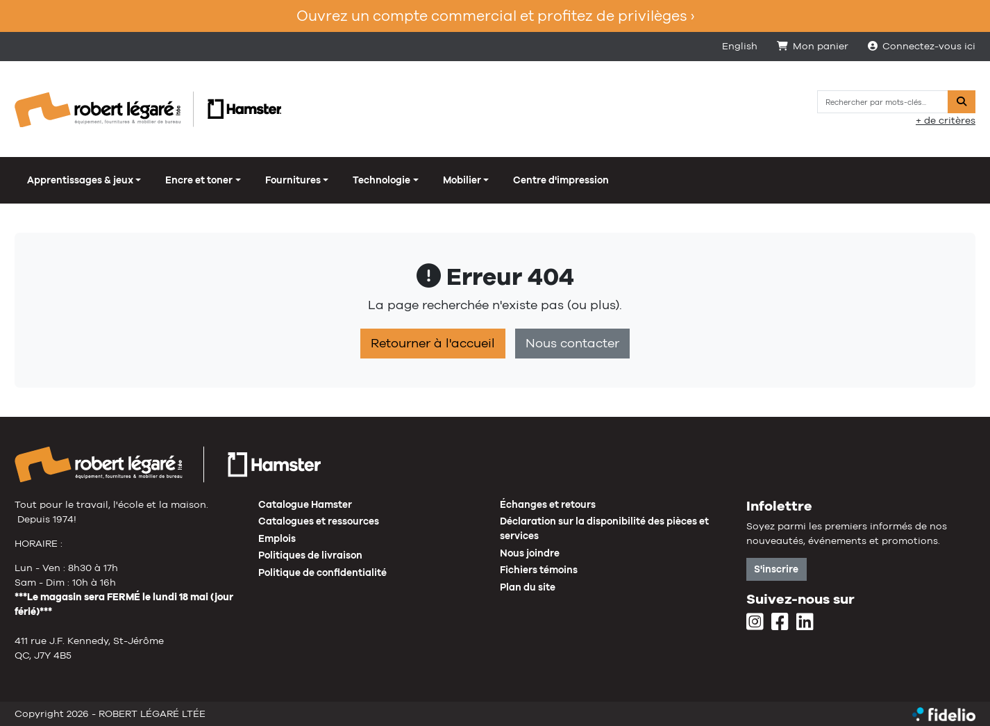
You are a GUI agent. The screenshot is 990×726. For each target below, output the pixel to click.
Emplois (277, 538)
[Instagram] (755, 622)
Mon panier (812, 45)
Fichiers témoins (539, 569)
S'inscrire (776, 569)
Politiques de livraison (310, 555)
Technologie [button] (381, 179)
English (739, 45)
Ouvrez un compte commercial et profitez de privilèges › (495, 15)
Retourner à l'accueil (433, 343)
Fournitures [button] (293, 179)
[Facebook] (780, 622)
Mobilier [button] (462, 179)
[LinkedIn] (805, 622)
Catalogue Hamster (305, 504)
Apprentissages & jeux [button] (80, 179)
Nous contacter (572, 343)
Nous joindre (530, 553)
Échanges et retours (548, 504)
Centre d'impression (561, 179)
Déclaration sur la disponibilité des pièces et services (604, 528)
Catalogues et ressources (318, 521)
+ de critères (945, 120)
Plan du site (527, 587)
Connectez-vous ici (921, 45)
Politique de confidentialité (322, 572)
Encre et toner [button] (199, 179)
